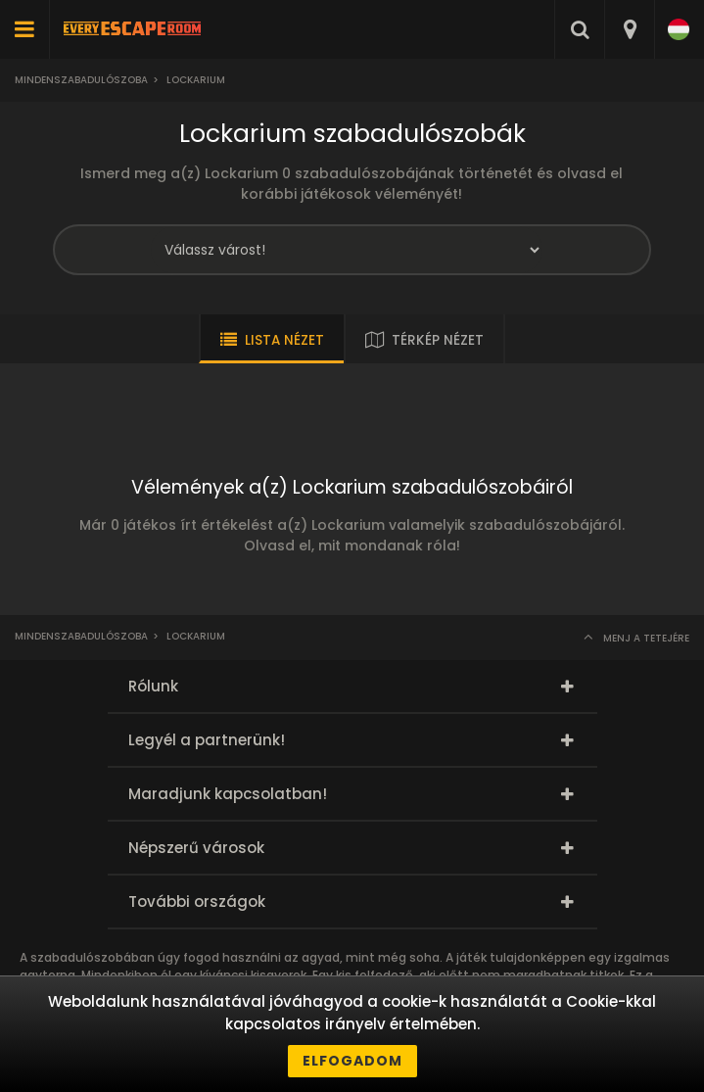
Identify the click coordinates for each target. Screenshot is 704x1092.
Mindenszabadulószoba (81, 79)
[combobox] (629, 29)
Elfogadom (352, 1060)
